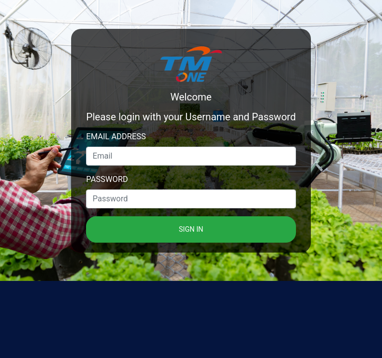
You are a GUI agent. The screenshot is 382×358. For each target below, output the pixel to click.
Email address (116, 136)
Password (107, 179)
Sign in (191, 229)
